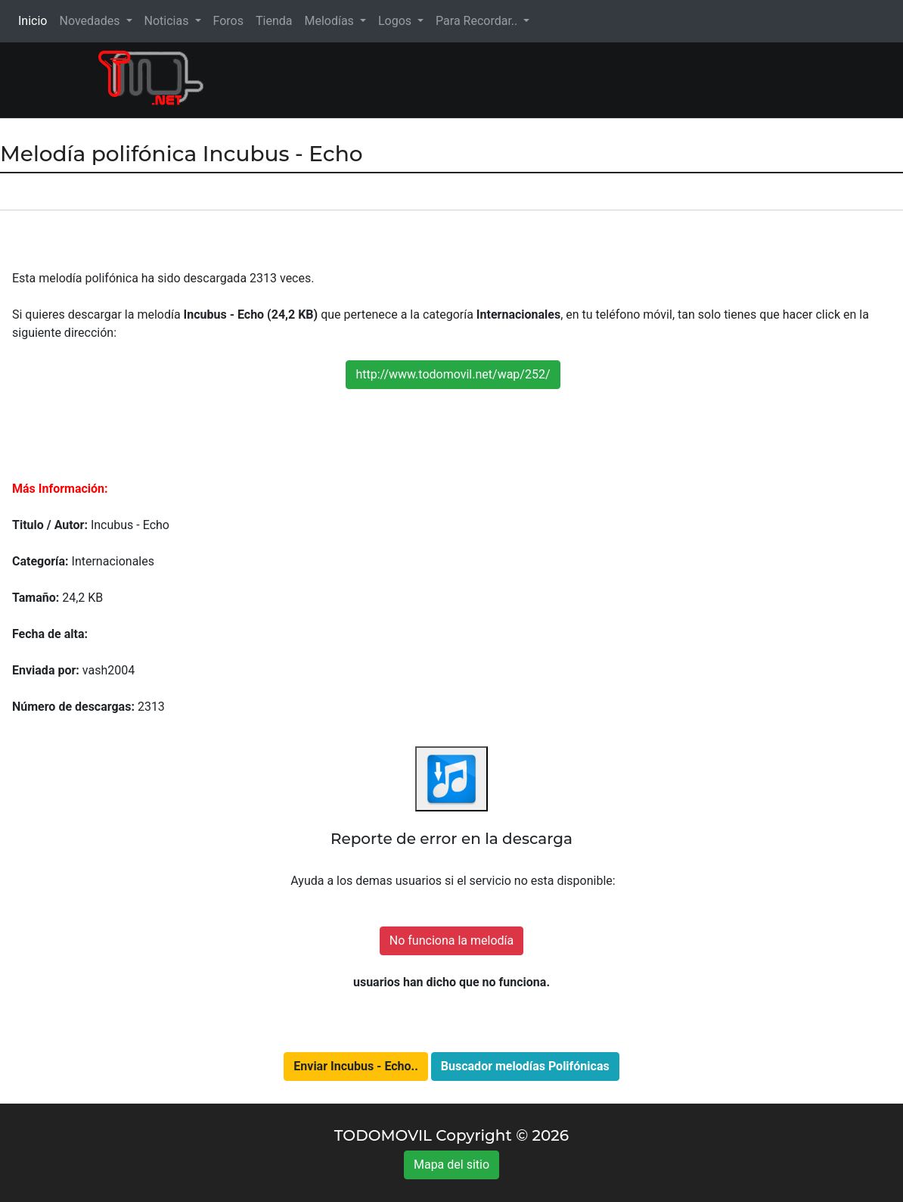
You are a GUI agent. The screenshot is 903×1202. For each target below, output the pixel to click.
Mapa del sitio (451, 1164)
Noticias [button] (168, 21)
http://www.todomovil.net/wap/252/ (452, 374)
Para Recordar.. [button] (478, 21)
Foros (228, 21)
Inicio (35, 20)
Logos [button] (396, 21)
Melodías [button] (330, 21)
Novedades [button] (91, 21)
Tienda (274, 21)
